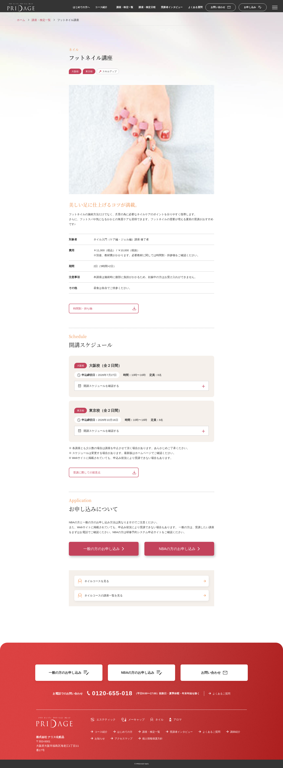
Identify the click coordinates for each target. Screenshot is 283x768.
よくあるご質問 (221, 693)
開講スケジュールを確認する (144, 385)
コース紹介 (101, 7)
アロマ (175, 719)
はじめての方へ (81, 7)
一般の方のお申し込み (101, 549)
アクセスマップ (123, 738)
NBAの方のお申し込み (177, 549)
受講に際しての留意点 (86, 472)
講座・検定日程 (147, 7)
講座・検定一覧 (124, 7)
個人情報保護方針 (152, 738)
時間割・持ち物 (82, 308)
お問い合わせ (221, 7)
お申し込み (252, 7)
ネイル (157, 719)
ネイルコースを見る (145, 581)
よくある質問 (195, 7)
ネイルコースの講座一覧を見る (145, 595)
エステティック (103, 719)
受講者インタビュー (172, 7)
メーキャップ (133, 719)
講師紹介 (235, 731)
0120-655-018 (109, 693)
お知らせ (100, 738)
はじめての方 (124, 731)
